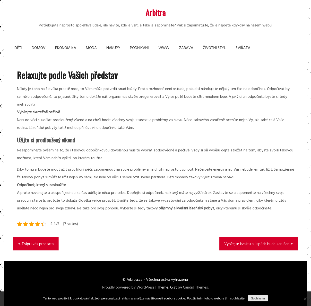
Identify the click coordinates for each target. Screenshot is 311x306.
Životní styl (214, 48)
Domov (38, 48)
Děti (18, 48)
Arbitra (156, 12)
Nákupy (113, 48)
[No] (304, 298)
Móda (91, 48)
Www (163, 48)
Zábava (186, 48)
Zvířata (242, 48)
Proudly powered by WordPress (128, 287)
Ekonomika (65, 48)
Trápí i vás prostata (38, 244)
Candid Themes (195, 287)
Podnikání (139, 48)
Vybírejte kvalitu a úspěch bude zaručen (256, 244)
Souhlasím (258, 298)
